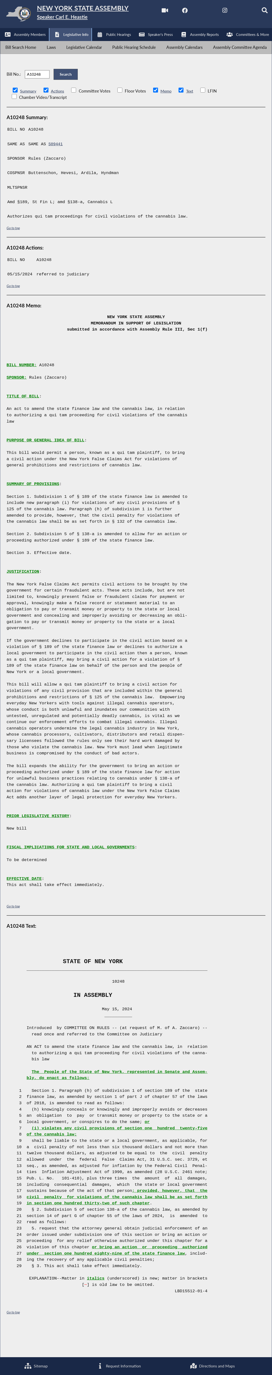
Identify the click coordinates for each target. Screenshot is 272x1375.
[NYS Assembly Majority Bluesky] (87, 42)
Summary (28, 119)
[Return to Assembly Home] (76, 15)
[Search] (107, 42)
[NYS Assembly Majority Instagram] (66, 42)
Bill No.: (14, 99)
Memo (167, 119)
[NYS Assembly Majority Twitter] (46, 42)
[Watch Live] (5, 42)
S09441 (56, 173)
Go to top (13, 256)
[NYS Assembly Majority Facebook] (26, 42)
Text (191, 119)
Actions (58, 119)
